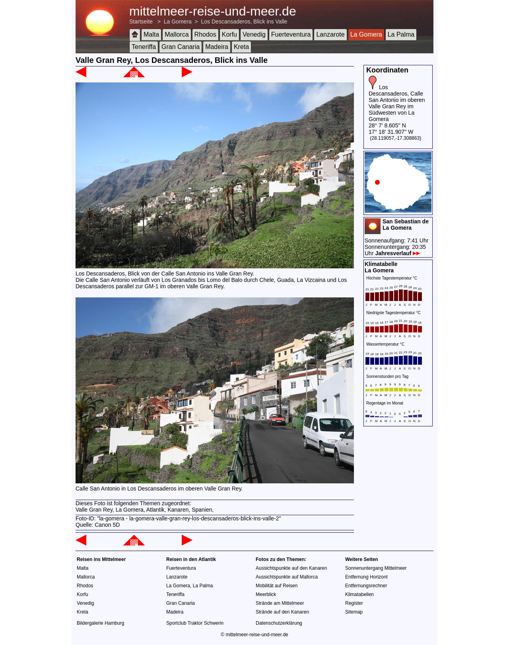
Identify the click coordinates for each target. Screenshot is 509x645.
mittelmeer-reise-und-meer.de (212, 11)
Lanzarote (330, 34)
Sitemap (354, 612)
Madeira (216, 46)
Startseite (141, 21)
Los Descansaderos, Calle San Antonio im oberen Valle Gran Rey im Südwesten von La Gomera (397, 103)
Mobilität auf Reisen (276, 585)
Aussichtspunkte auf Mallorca (287, 577)
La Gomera (178, 21)
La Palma (401, 34)
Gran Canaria (180, 46)
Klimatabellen (359, 594)
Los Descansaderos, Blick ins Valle (244, 21)
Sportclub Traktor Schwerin (194, 623)
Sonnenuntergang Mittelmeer (376, 568)
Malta (151, 34)
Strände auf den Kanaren (282, 612)
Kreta (241, 46)
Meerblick (266, 594)
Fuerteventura (291, 34)
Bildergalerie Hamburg (100, 623)
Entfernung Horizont (366, 577)
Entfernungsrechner (366, 585)
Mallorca (176, 34)
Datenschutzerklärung (279, 623)
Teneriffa (144, 46)
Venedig (254, 34)
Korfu (229, 34)
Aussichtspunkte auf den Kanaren (291, 568)
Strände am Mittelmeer (280, 603)
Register (354, 603)
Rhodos (205, 34)
